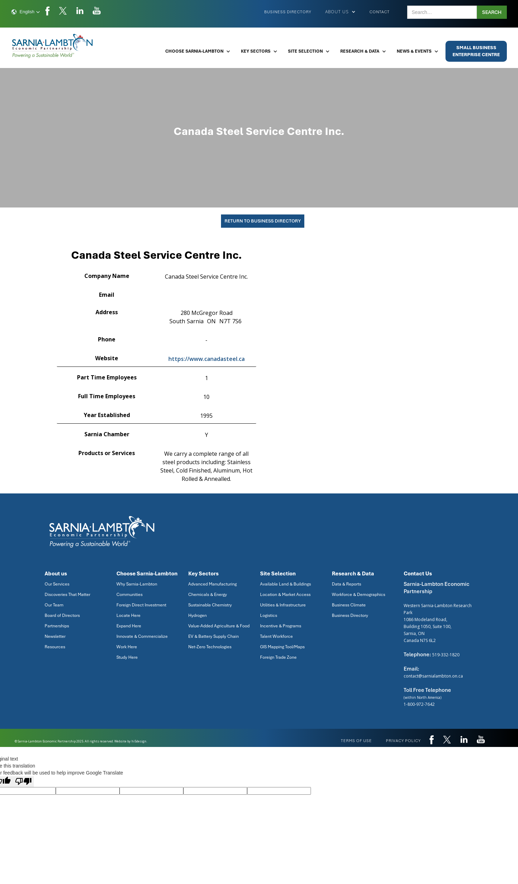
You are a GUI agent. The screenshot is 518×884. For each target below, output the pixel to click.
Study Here (127, 657)
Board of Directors (62, 615)
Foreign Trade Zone (278, 657)
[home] (53, 46)
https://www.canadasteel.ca (206, 359)
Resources (55, 647)
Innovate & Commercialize (142, 636)
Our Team (54, 605)
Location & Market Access (285, 594)
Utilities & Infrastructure (283, 605)
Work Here (126, 647)
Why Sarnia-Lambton (136, 584)
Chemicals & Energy (207, 594)
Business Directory (287, 11)
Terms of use (356, 740)
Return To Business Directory (262, 221)
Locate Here (128, 615)
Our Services (57, 584)
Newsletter (55, 636)
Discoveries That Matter (67, 594)
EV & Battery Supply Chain (213, 636)
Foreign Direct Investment (141, 605)
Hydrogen (197, 615)
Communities (129, 594)
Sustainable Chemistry (210, 605)
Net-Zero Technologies (209, 647)
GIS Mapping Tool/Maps (282, 647)
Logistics (268, 615)
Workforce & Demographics (358, 594)
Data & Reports (346, 584)
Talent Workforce (276, 636)
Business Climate (349, 605)
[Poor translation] (23, 781)
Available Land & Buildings (285, 584)
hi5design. (139, 741)
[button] (25, 12)
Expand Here (128, 626)
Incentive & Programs (280, 626)
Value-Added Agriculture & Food (219, 626)
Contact (380, 11)
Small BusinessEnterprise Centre (476, 51)
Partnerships (57, 626)
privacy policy (403, 740)
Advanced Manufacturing (212, 584)
